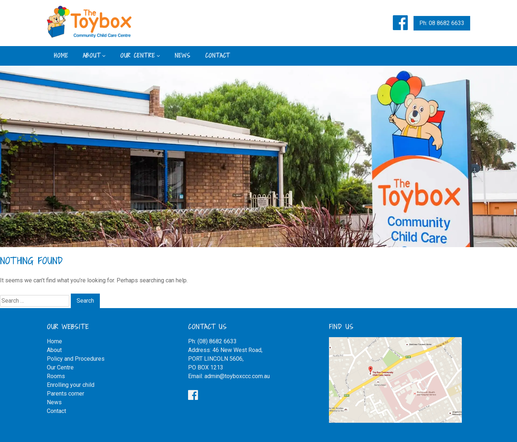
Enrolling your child (70, 384)
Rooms (56, 376)
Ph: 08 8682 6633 (441, 23)
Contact (217, 56)
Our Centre (137, 56)
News (183, 56)
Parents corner (65, 393)
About (92, 56)
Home (61, 56)
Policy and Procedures (76, 358)
